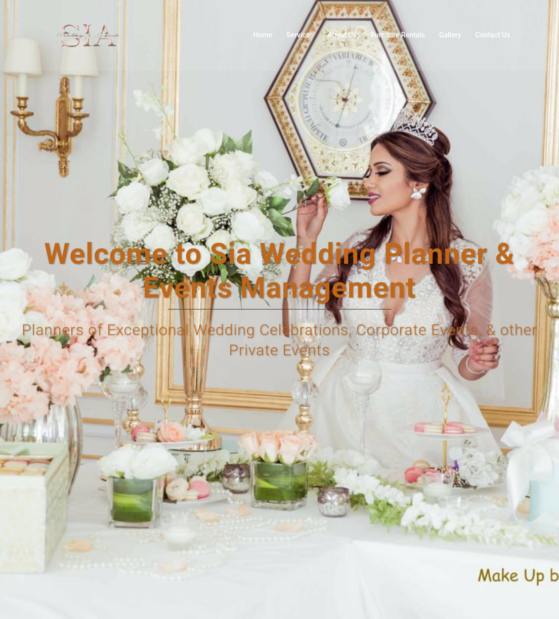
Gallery (450, 35)
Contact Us (493, 35)
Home (262, 35)
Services (300, 35)
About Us (342, 35)
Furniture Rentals (398, 35)
